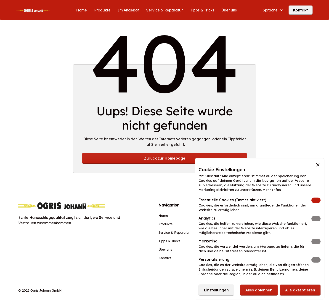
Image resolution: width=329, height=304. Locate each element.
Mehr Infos (272, 189)
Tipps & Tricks (202, 10)
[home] (33, 10)
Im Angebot (128, 10)
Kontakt (300, 10)
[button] (273, 10)
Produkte (102, 10)
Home (81, 10)
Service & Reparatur (164, 10)
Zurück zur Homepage (164, 158)
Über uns (229, 10)
